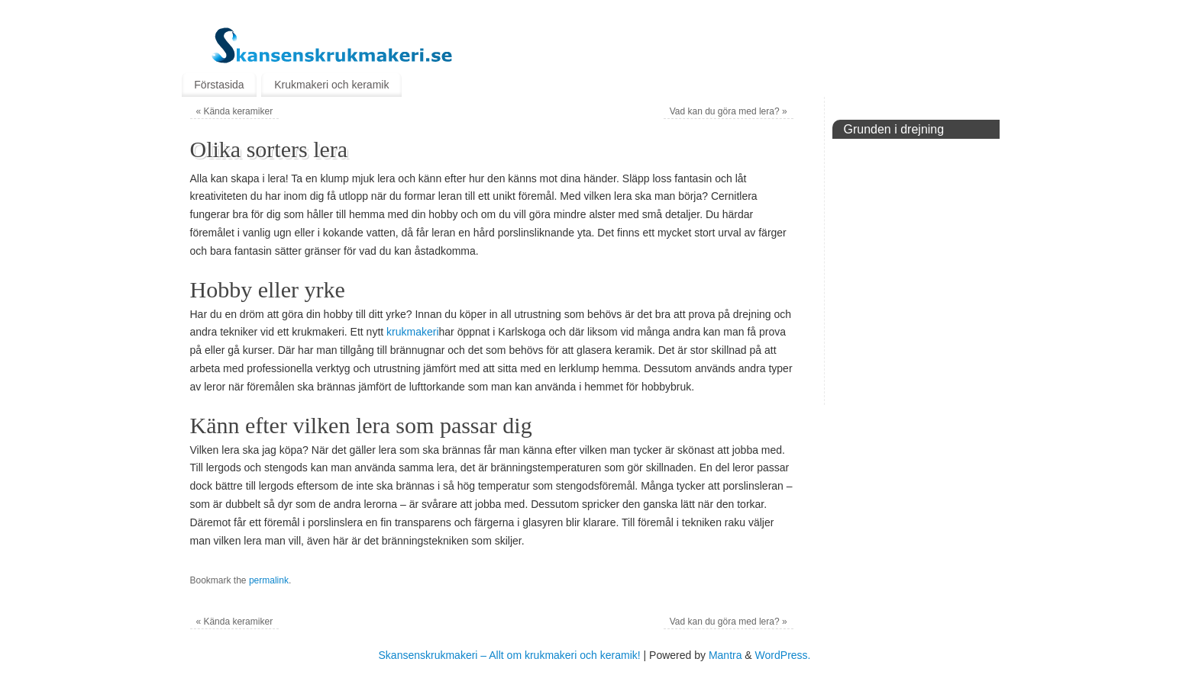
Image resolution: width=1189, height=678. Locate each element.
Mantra (725, 655)
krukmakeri (412, 332)
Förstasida (219, 85)
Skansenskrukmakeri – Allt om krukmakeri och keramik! (510, 655)
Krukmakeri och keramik (331, 85)
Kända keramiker (234, 111)
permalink (269, 580)
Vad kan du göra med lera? (728, 111)
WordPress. (783, 655)
